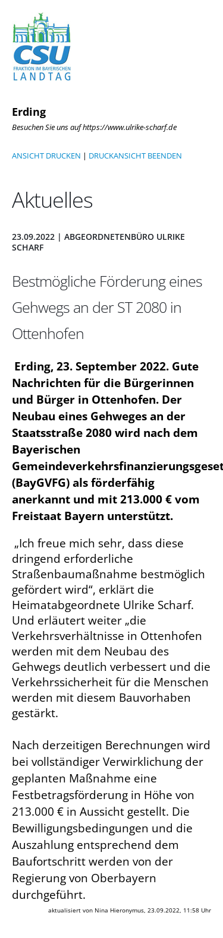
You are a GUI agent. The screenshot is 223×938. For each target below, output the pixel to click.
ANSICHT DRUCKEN (46, 155)
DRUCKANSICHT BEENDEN (135, 155)
